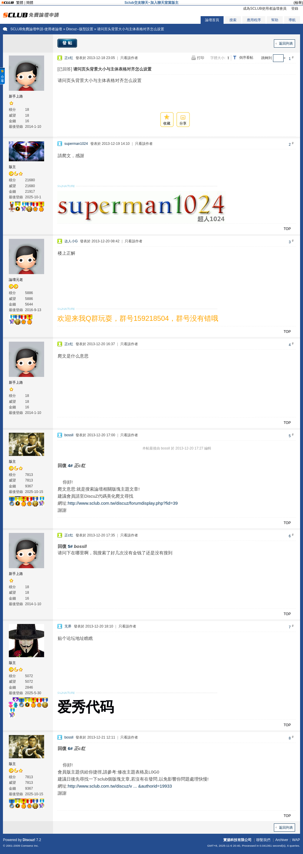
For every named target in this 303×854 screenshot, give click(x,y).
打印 (200, 58)
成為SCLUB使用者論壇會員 (265, 8)
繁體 (19, 3)
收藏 (166, 123)
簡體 (29, 3)
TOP (287, 229)
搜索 (233, 20)
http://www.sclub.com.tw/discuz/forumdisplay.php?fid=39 (123, 503)
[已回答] (64, 69)
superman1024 (76, 144)
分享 (183, 123)
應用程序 (254, 20)
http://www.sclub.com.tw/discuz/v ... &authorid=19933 (120, 785)
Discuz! (29, 840)
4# (70, 465)
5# (70, 546)
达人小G (71, 241)
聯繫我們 (263, 840)
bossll (69, 435)
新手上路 (16, 96)
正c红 (68, 58)
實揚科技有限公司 (237, 840)
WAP (296, 840)
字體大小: (217, 58)
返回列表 (286, 43)
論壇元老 (16, 280)
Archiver (281, 840)
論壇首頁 (212, 20)
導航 (292, 20)
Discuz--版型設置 (79, 29)
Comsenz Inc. (30, 845)
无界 (67, 626)
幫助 (274, 20)
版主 (12, 167)
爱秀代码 (85, 707)
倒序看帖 (246, 58)
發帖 (68, 43)
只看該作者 (129, 58)
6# (70, 748)
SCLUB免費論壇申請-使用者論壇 (36, 29)
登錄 (294, 8)
